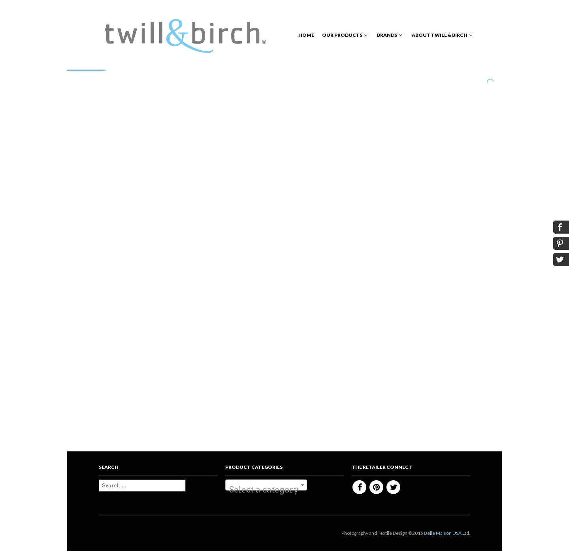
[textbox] (266, 489)
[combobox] (266, 485)
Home (306, 35)
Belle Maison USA (443, 533)
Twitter (393, 487)
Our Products (342, 35)
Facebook (359, 487)
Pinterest (376, 487)
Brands (387, 35)
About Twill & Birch (439, 35)
